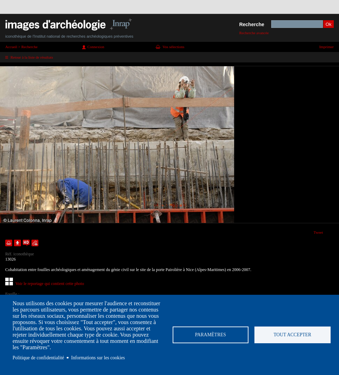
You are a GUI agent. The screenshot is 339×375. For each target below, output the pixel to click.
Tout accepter (292, 334)
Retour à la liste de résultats (31, 57)
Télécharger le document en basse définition (17, 243)
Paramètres (210, 334)
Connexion (95, 47)
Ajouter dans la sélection (8, 243)
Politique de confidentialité (38, 357)
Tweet (318, 232)
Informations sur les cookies (98, 357)
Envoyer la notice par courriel (34, 243)
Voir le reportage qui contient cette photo (49, 283)
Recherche (251, 24)
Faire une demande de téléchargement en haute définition (26, 243)
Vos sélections (173, 47)
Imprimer (326, 47)
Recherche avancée (254, 33)
